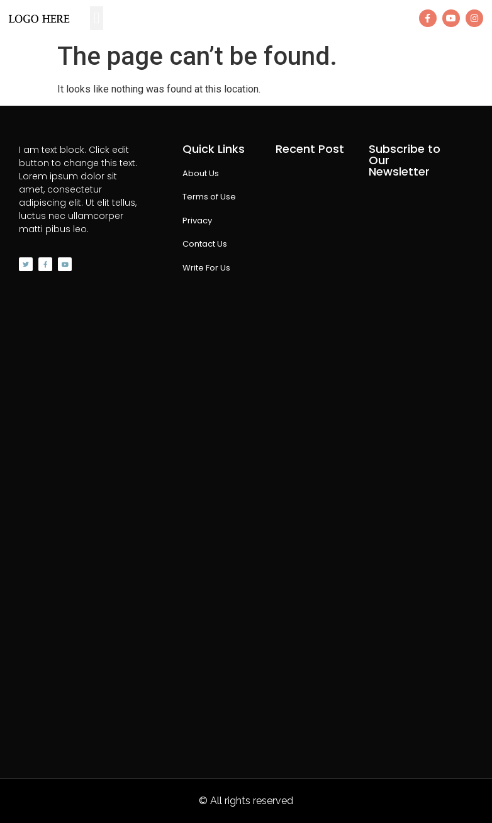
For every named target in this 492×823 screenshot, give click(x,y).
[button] (97, 18)
